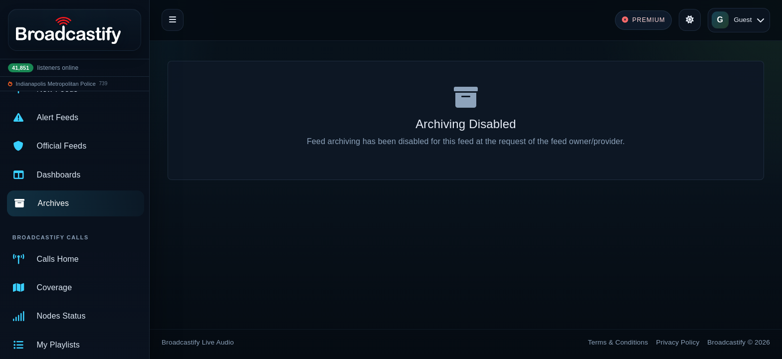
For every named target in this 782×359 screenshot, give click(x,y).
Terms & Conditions (618, 342)
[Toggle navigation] (173, 20)
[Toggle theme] (690, 20)
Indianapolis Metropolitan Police (56, 84)
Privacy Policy (678, 342)
